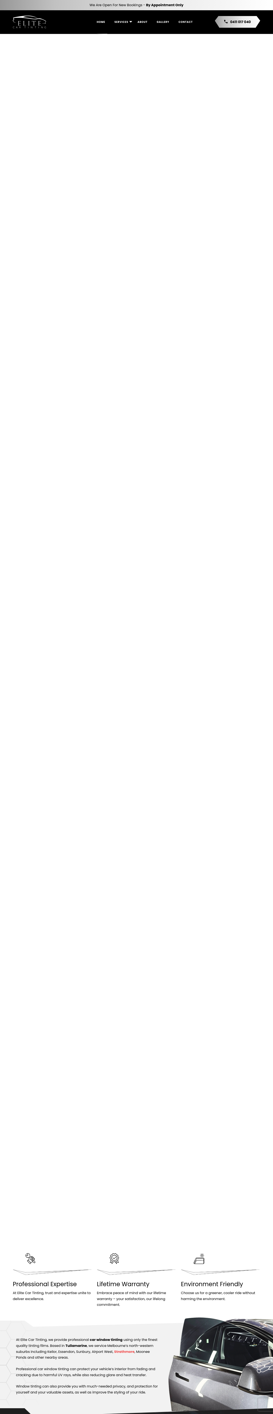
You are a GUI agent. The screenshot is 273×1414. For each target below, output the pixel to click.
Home (101, 22)
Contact (186, 22)
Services (121, 22)
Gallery (163, 22)
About (143, 22)
